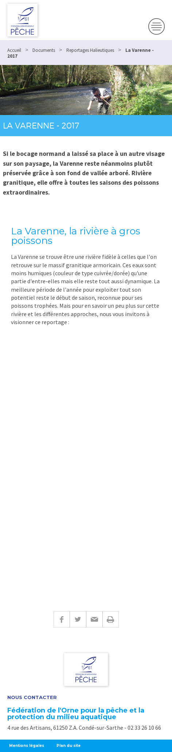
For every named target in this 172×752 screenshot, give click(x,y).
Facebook (62, 619)
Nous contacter (32, 697)
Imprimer (110, 619)
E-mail (94, 619)
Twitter (78, 619)
